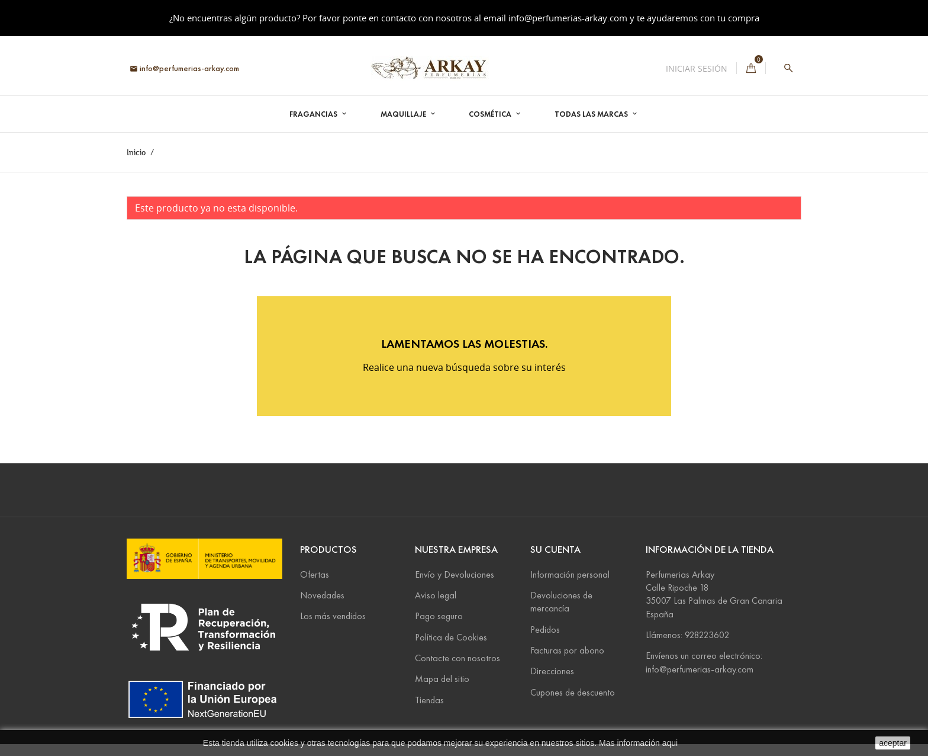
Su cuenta (555, 549)
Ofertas (314, 574)
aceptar (893, 743)
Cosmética (491, 114)
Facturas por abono (567, 650)
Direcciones (552, 671)
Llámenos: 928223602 (688, 634)
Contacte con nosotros (457, 658)
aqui (670, 743)
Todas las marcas (592, 114)
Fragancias (314, 114)
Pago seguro (439, 616)
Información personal (570, 574)
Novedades (322, 595)
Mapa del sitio (442, 678)
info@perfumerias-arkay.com (567, 18)
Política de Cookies (451, 637)
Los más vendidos (333, 616)
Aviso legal (435, 595)
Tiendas (429, 700)
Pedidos (545, 629)
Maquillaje (404, 114)
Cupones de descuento (572, 692)
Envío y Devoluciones (454, 574)
